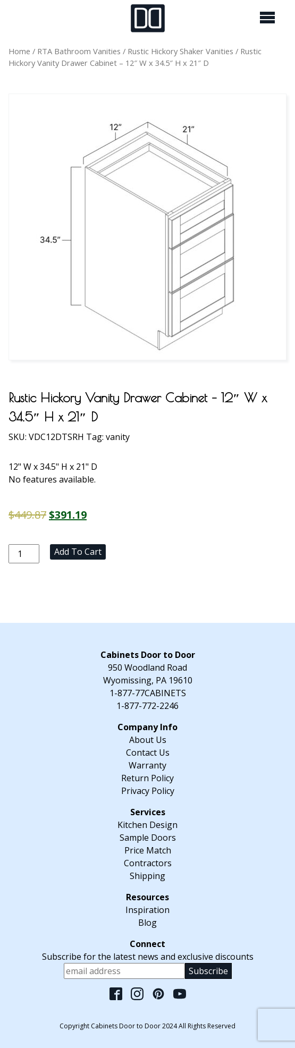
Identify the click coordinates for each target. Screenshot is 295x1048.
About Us (147, 740)
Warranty (147, 765)
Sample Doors (148, 837)
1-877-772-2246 (147, 706)
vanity (118, 437)
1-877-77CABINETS (147, 693)
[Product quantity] (24, 553)
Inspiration (147, 910)
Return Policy (147, 778)
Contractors (148, 863)
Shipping (147, 876)
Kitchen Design (147, 825)
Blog (147, 922)
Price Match (147, 850)
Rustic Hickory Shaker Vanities (180, 51)
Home (19, 51)
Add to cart (78, 551)
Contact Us (148, 752)
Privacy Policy (147, 791)
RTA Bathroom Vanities (79, 51)
